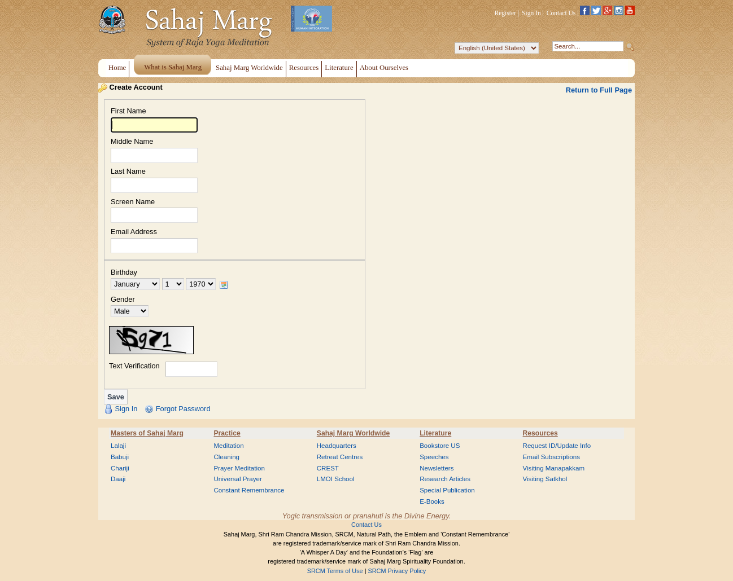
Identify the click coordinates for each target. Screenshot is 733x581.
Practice (226, 433)
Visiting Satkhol (545, 479)
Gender (123, 299)
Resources (540, 433)
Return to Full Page (599, 90)
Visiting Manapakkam (554, 468)
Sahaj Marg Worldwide (353, 433)
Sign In (531, 13)
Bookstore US (440, 445)
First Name (128, 111)
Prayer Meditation (239, 468)
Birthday (124, 272)
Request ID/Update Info (557, 445)
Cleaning (226, 457)
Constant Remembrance (248, 490)
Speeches (434, 457)
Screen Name (133, 202)
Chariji (120, 468)
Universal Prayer (237, 479)
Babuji (120, 457)
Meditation (228, 445)
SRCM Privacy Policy (397, 570)
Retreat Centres (340, 457)
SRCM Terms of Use (335, 570)
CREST (328, 468)
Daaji (118, 479)
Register (505, 13)
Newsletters (436, 468)
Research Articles (445, 479)
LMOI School (336, 479)
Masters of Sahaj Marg (147, 433)
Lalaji (118, 445)
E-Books (432, 501)
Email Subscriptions (551, 457)
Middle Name (132, 142)
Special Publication (447, 490)
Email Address (134, 232)
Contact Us (561, 13)
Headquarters (336, 445)
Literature (435, 433)
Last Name (128, 171)
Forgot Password (183, 408)
